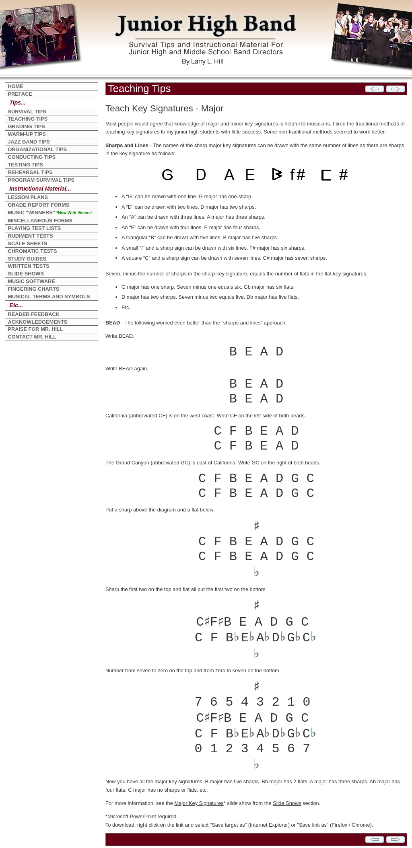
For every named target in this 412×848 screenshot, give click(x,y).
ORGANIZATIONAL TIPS (37, 149)
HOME (15, 86)
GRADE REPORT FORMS (38, 205)
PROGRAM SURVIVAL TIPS (41, 180)
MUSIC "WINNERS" (50, 212)
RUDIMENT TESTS (30, 236)
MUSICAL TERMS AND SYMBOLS (49, 297)
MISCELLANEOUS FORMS (40, 221)
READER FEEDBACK (34, 314)
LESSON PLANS (28, 197)
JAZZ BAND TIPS (29, 142)
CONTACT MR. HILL (32, 337)
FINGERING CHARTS (33, 289)
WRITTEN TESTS (28, 266)
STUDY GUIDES (27, 259)
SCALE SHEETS (27, 243)
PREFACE (20, 94)
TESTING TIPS (25, 165)
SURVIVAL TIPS (27, 112)
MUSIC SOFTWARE (31, 281)
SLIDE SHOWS (26, 274)
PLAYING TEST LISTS (34, 228)
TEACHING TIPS (27, 119)
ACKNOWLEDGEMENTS (37, 322)
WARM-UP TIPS (26, 134)
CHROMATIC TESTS (32, 251)
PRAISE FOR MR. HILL (35, 329)
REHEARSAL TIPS (30, 172)
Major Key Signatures (198, 803)
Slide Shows (287, 803)
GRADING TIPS (26, 126)
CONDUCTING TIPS (32, 157)
